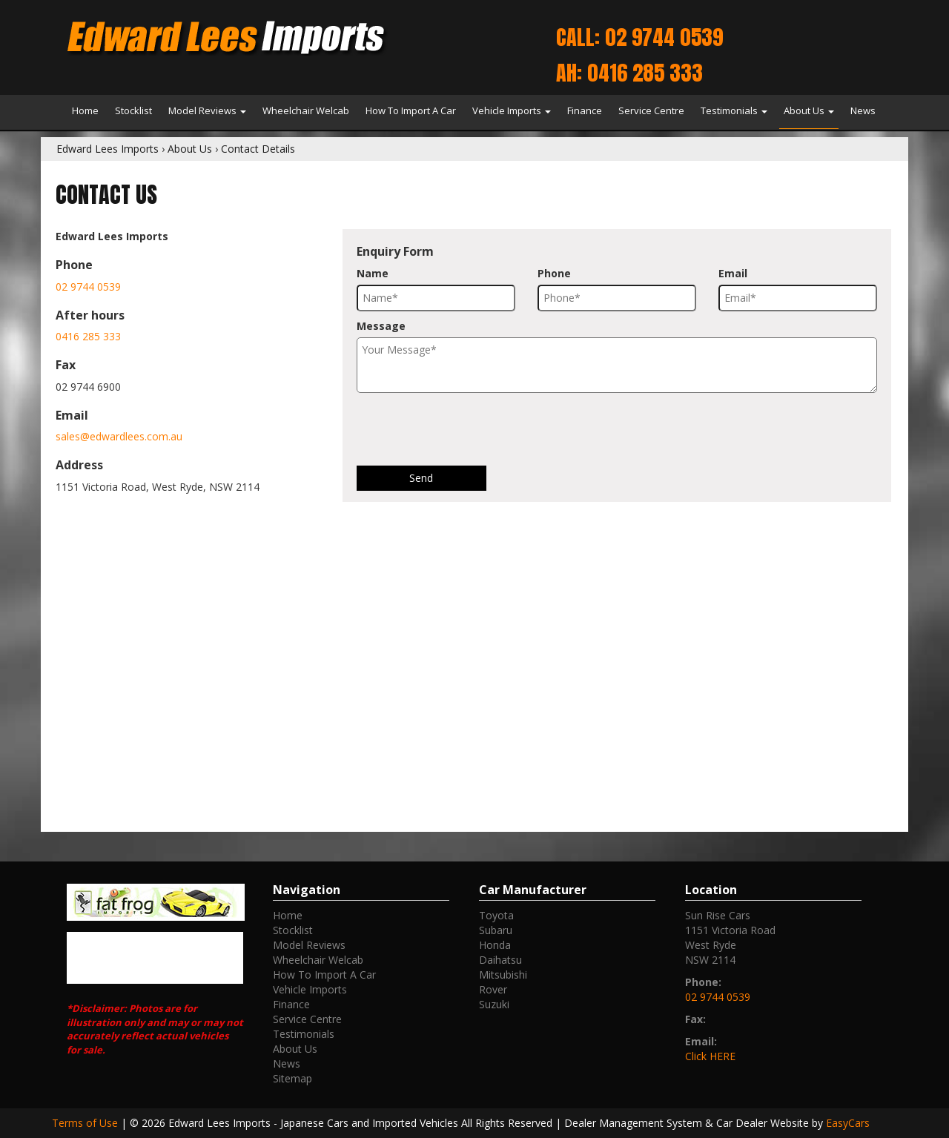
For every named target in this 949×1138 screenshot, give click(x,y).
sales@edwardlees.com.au (119, 436)
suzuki (494, 1004)
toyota (496, 915)
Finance (584, 110)
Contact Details (258, 149)
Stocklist (133, 110)
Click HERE (710, 1056)
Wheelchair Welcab (305, 110)
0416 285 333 (88, 336)
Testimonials (734, 110)
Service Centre (651, 110)
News (863, 110)
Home (85, 110)
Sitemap (292, 1078)
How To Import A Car (411, 110)
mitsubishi (503, 974)
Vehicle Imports (511, 110)
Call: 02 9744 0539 (639, 37)
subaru (495, 930)
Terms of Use (86, 1123)
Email (732, 273)
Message (381, 326)
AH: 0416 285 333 (629, 72)
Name (372, 273)
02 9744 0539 (88, 286)
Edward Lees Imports (107, 149)
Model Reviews (207, 110)
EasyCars (848, 1123)
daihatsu (500, 960)
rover (493, 989)
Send (421, 478)
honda (495, 945)
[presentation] (469, 429)
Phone (554, 273)
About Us (809, 110)
